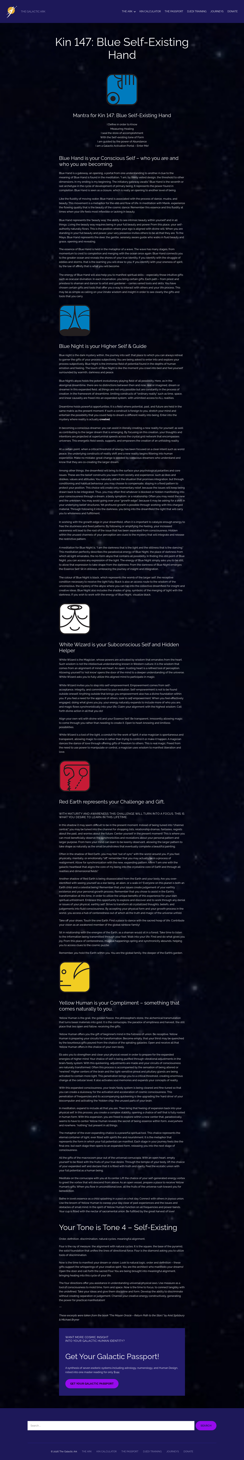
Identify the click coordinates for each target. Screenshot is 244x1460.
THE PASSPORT (174, 11)
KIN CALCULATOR (150, 11)
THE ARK (127, 11)
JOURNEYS (217, 11)
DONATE (232, 11)
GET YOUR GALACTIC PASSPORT (92, 1383)
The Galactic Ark (68, 1451)
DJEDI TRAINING (196, 11)
